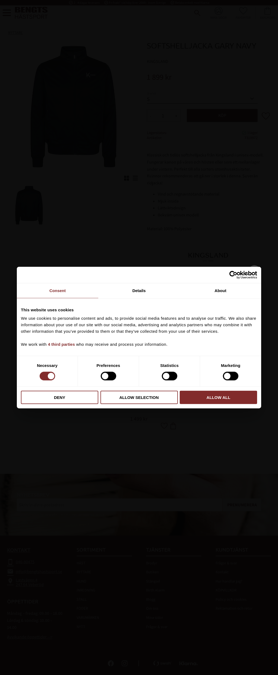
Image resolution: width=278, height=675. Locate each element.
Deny (59, 397)
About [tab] (220, 290)
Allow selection (139, 397)
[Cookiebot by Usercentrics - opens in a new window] (233, 275)
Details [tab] (139, 290)
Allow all (218, 397)
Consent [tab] (57, 290)
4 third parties (61, 344)
